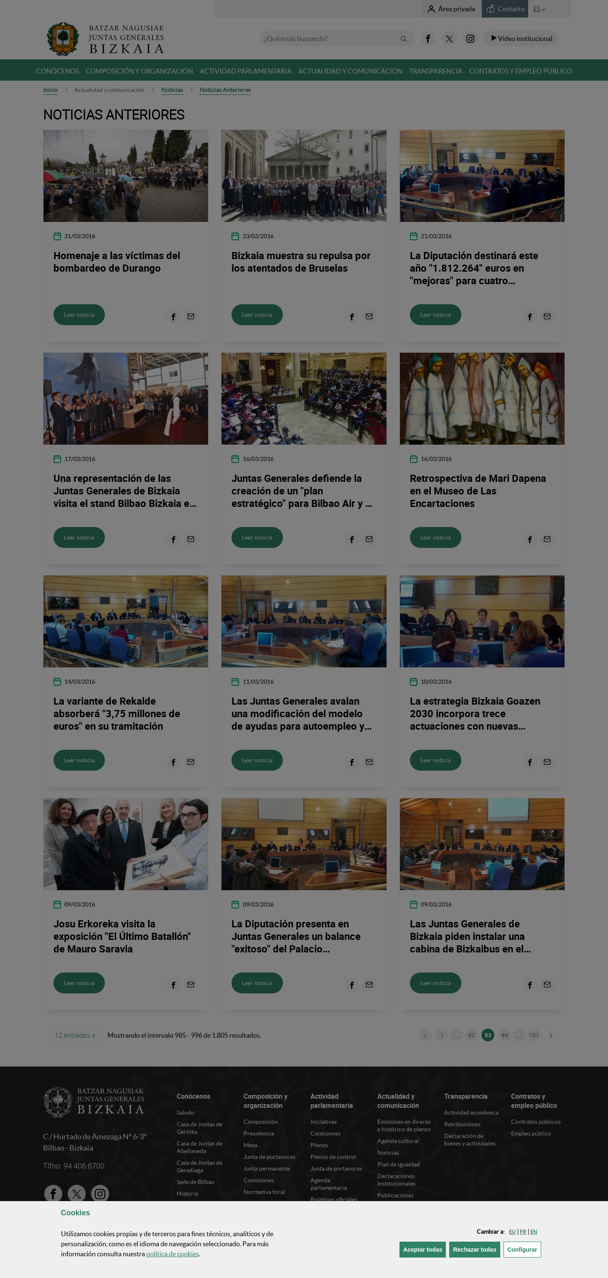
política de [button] (172, 1254)
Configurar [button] (524, 1249)
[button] (512, 1232)
